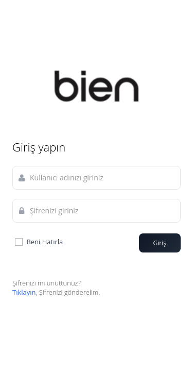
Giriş (159, 243)
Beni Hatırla (38, 242)
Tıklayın (24, 292)
